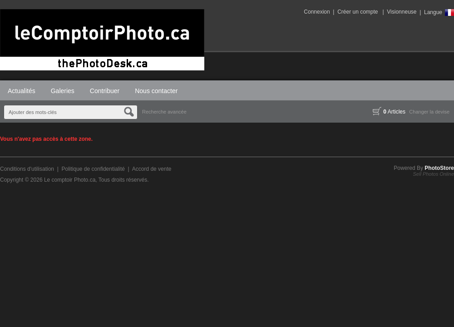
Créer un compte (357, 12)
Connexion (317, 12)
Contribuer (104, 90)
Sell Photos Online (433, 174)
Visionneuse (401, 12)
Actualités (21, 90)
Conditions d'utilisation (27, 169)
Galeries (62, 90)
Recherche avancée (164, 111)
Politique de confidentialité (92, 169)
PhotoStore (439, 168)
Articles (389, 112)
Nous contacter (156, 90)
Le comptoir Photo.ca (69, 180)
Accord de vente (152, 169)
